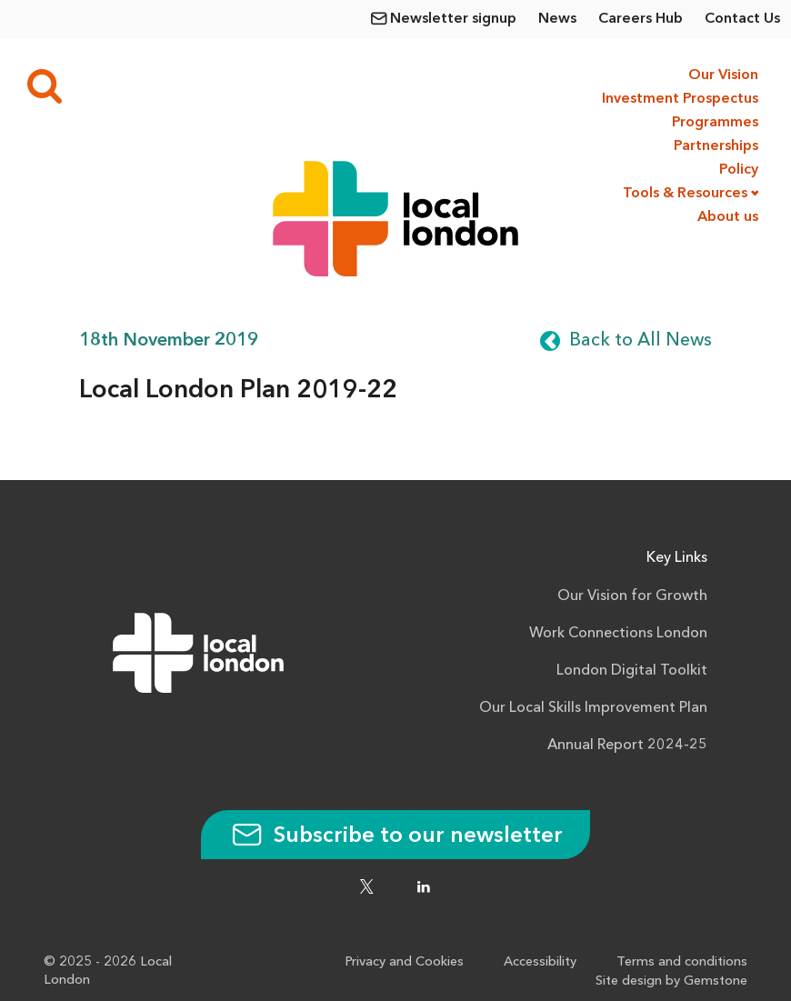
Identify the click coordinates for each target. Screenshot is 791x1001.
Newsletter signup (453, 19)
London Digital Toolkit (631, 671)
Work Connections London (618, 633)
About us (727, 217)
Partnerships (716, 146)
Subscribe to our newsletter (395, 836)
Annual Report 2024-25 (627, 745)
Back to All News (640, 341)
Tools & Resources (685, 193)
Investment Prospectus (678, 99)
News (557, 19)
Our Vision (723, 75)
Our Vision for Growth (632, 596)
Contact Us (742, 19)
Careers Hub (640, 19)
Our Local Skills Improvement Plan (593, 708)
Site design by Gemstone (671, 981)
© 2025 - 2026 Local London (108, 971)
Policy (738, 170)
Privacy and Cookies (404, 962)
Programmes (715, 122)
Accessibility (540, 962)
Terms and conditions (681, 962)
